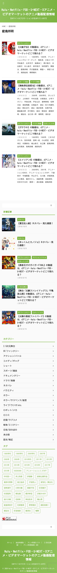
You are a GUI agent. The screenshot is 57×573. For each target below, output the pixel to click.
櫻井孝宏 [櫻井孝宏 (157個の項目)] (28, 494)
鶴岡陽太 (33, 72)
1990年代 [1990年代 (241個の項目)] (19, 454)
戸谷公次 (36, 102)
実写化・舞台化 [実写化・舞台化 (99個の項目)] (47, 482)
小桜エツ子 (49, 60)
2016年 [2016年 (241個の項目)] (37, 465)
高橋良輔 (29, 146)
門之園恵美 (34, 69)
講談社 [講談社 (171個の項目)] (6, 511)
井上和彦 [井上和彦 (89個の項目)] (19, 476)
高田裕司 (38, 146)
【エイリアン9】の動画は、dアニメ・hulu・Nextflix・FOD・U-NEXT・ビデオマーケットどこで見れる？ (35, 163)
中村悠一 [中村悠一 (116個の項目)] (7, 476)
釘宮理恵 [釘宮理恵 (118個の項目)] (17, 511)
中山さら (34, 176)
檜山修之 (34, 143)
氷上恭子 (27, 66)
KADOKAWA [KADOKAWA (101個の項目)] (17, 471)
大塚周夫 (43, 99)
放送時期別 (20, 542)
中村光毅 (34, 99)
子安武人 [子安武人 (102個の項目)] (32, 482)
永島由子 (34, 105)
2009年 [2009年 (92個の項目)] (16, 459)
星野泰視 (45, 102)
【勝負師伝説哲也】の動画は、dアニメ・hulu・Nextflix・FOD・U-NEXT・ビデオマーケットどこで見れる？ (35, 89)
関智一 (42, 69)
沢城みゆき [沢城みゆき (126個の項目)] (41, 494)
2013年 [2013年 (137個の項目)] (6, 465)
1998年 (43, 137)
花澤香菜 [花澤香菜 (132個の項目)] (20, 505)
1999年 (43, 57)
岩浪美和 (48, 179)
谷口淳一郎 (32, 114)
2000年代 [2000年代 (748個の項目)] (31, 454)
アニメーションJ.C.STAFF (39, 173)
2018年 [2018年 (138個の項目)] (6, 471)
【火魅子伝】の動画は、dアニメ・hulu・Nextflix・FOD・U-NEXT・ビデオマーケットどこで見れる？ (35, 50)
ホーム (9, 542)
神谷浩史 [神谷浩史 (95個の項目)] (28, 499)
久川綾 (42, 176)
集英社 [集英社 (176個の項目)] (28, 511)
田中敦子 (36, 66)
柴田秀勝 (26, 105)
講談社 (23, 114)
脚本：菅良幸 (41, 111)
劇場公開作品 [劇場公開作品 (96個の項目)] (42, 476)
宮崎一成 (36, 140)
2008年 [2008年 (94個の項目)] (6, 459)
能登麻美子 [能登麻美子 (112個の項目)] (8, 505)
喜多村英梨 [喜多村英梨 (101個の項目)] (8, 482)
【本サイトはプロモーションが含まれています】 (28, 564)
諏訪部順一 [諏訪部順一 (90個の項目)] (45, 505)
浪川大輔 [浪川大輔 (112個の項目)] (7, 499)
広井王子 (29, 63)
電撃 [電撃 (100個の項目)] (37, 511)
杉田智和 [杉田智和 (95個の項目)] (7, 494)
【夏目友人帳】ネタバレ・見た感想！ (35, 223)
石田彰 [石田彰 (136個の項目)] (18, 499)
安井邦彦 (27, 140)
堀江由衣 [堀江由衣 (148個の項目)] (20, 482)
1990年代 (35, 57)
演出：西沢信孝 (37, 108)
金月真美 (20, 146)
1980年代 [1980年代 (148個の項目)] (7, 454)
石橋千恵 (48, 108)
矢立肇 (42, 143)
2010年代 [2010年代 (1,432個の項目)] (27, 459)
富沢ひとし (30, 179)
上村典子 (26, 99)
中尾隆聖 (26, 176)
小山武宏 (45, 140)
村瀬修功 (26, 143)
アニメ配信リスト (34, 542)
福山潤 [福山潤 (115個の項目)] (39, 499)
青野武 (40, 114)
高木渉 (48, 114)
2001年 (43, 170)
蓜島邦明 (24, 69)
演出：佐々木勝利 (47, 105)
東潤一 (32, 182)
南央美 (40, 60)
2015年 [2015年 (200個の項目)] (27, 465)
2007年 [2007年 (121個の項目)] (42, 454)
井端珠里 (50, 176)
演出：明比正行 (23, 108)
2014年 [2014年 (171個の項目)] (16, 465)
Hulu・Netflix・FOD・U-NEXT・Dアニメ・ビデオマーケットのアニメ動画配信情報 (28, 555)
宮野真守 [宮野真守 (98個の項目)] (7, 488)
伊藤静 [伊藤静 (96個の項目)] (29, 476)
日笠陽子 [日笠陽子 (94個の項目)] (42, 488)
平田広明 (27, 102)
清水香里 (39, 182)
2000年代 (42, 95)
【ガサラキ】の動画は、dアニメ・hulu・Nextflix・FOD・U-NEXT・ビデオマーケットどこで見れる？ (35, 130)
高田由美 (24, 72)
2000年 (34, 95)
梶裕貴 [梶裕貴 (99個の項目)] (18, 494)
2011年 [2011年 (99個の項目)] (39, 459)
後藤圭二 (38, 63)
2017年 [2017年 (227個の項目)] (47, 465)
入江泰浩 (20, 179)
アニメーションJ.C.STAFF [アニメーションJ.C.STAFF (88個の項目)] (36, 471)
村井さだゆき (22, 182)
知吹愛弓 (45, 66)
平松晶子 (20, 63)
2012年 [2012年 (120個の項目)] (49, 459)
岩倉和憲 (39, 179)
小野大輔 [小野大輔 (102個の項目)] (19, 488)
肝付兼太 (31, 111)
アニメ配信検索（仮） (31, 545)
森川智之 (46, 63)
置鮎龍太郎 (21, 111)
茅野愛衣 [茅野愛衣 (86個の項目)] (32, 505)
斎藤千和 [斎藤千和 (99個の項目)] (30, 488)
